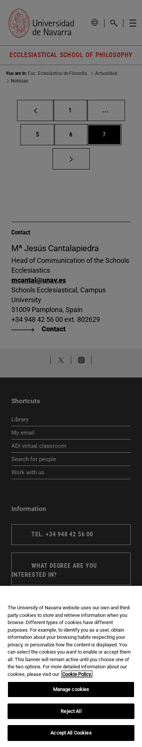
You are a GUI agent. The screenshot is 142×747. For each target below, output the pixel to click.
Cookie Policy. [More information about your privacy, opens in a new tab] (77, 674)
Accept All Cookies (70, 733)
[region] (71, 666)
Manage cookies (71, 689)
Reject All (71, 711)
